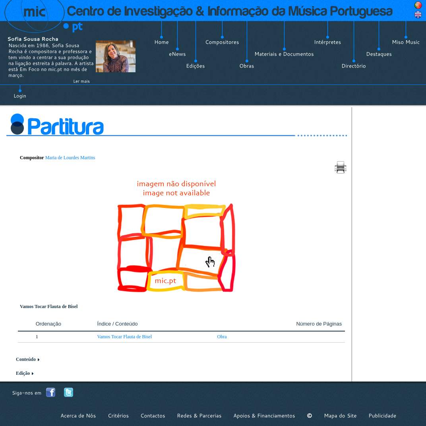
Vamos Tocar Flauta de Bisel (124, 336)
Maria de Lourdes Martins (70, 157)
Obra (222, 336)
